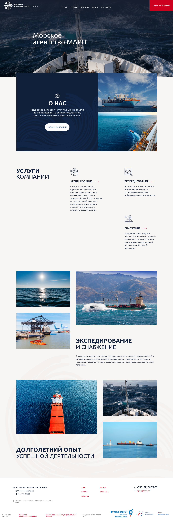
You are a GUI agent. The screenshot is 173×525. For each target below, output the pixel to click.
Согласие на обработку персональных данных (61, 515)
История (84, 7)
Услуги (73, 7)
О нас (64, 7)
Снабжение (132, 228)
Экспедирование (137, 181)
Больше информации (57, 127)
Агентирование (81, 181)
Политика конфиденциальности (28, 515)
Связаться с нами (161, 6)
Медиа (95, 7)
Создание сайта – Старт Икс (92, 515)
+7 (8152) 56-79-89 (146, 487)
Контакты (106, 7)
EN (34, 6)
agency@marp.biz (142, 491)
